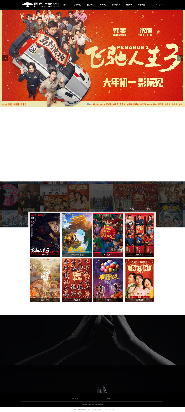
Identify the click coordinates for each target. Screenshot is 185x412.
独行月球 (108, 300)
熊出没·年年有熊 (77, 255)
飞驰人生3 (45, 255)
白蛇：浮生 (45, 300)
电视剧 (148, 209)
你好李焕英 (139, 300)
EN (162, 5)
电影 (132, 209)
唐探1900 (139, 255)
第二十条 (76, 300)
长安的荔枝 (108, 255)
